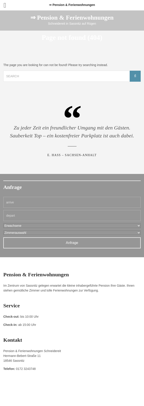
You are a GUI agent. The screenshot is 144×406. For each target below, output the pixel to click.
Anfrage (72, 243)
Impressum (50, 393)
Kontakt (93, 393)
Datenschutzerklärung (73, 393)
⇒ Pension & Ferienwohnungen (72, 17)
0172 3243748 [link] (26, 369)
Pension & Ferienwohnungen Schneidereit (72, 398)
